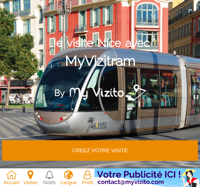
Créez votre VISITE (100, 150)
